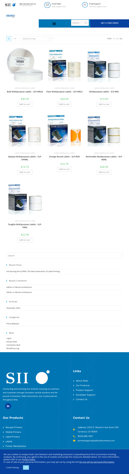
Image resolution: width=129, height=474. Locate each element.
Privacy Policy (28, 459)
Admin (9, 287)
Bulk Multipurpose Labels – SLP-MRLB (25, 92)
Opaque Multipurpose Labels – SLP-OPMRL (25, 158)
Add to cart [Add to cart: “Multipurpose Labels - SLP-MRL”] (104, 104)
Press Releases (12, 323)
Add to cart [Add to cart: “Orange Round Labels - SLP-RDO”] (64, 169)
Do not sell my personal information (96, 461)
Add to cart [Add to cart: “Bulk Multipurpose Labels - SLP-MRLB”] (25, 104)
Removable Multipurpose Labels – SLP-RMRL (104, 158)
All (121, 39)
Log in (8, 338)
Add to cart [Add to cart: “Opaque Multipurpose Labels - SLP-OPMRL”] (25, 172)
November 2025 (13, 308)
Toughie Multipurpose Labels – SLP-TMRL (25, 226)
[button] (54, 23)
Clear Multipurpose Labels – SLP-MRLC (64, 92)
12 (114, 39)
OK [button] (26, 467)
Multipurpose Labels (27, 88)
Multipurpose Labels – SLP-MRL (104, 92)
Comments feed (13, 345)
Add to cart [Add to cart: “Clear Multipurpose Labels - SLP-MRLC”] (64, 104)
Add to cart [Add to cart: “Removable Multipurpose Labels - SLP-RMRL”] (104, 172)
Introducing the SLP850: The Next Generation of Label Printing (33, 271)
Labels (17, 88)
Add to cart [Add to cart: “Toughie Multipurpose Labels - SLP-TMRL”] (25, 240)
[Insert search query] (64, 256)
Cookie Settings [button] (12, 467)
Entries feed (11, 342)
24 (117, 39)
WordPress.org (12, 348)
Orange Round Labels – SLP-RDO (64, 156)
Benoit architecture (23, 287)
